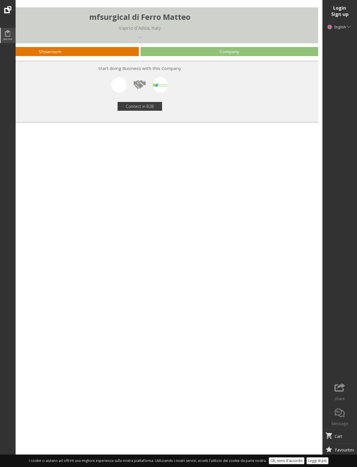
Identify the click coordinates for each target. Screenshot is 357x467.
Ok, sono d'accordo (287, 460)
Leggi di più (317, 460)
